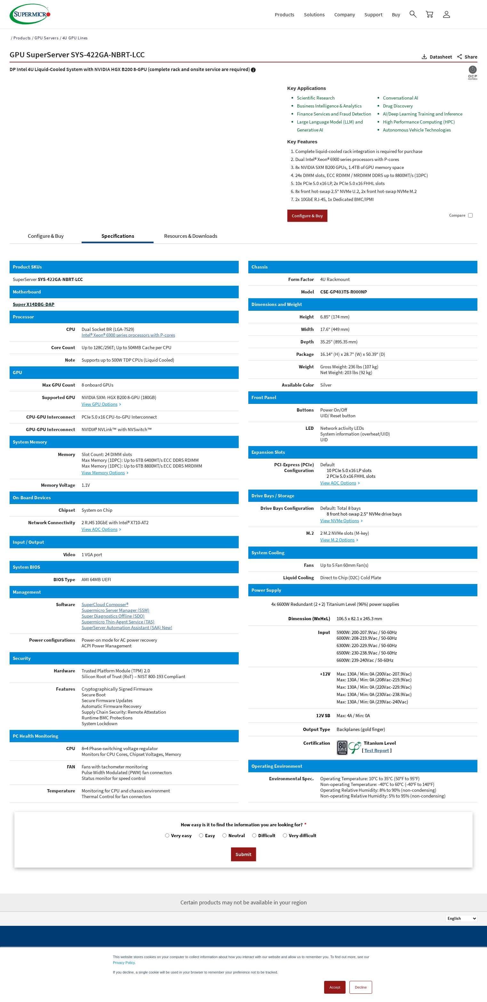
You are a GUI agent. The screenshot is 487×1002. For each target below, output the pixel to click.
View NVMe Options (339, 520)
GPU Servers (47, 38)
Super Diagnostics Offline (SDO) (113, 616)
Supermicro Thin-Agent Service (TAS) (118, 622)
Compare (457, 215)
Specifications (117, 235)
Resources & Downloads (190, 235)
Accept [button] (335, 987)
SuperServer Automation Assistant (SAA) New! (127, 627)
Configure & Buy (46, 235)
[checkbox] (243, 837)
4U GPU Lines (75, 38)
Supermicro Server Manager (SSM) (115, 610)
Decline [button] (361, 987)
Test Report (376, 750)
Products (22, 38)
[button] (436, 56)
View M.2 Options (337, 540)
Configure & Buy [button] (307, 216)
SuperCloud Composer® (105, 604)
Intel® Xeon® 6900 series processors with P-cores (128, 335)
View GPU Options (99, 404)
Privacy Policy (124, 963)
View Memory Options (103, 472)
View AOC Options (99, 529)
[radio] (178, 837)
